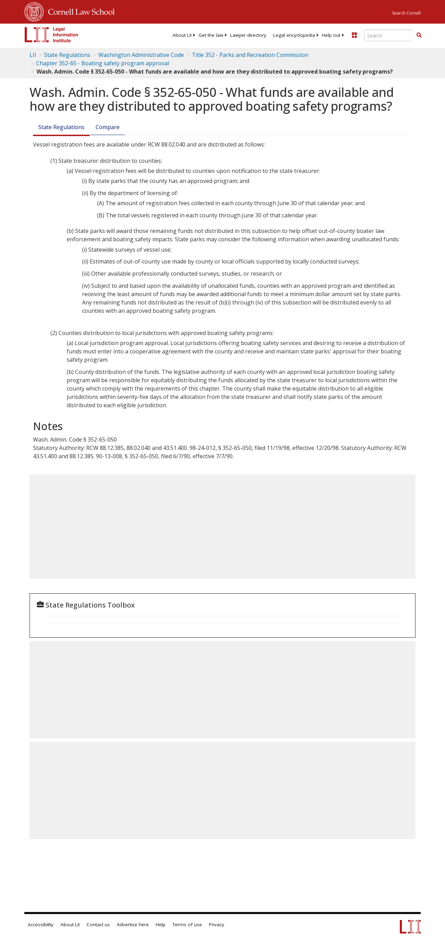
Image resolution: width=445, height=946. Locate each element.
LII (33, 55)
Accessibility (41, 924)
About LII (182, 35)
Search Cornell (406, 13)
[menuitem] (182, 35)
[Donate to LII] (354, 35)
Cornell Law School (79, 11)
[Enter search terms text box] (388, 35)
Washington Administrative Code (141, 55)
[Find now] (419, 35)
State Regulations (67, 55)
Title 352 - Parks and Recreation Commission (250, 55)
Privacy (216, 924)
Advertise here (133, 924)
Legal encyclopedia (294, 35)
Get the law (211, 35)
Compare (108, 127)
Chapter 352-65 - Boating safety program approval (102, 63)
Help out (331, 35)
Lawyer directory (248, 35)
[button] (418, 35)
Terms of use (187, 924)
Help (160, 924)
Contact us (98, 924)
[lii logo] (51, 34)
